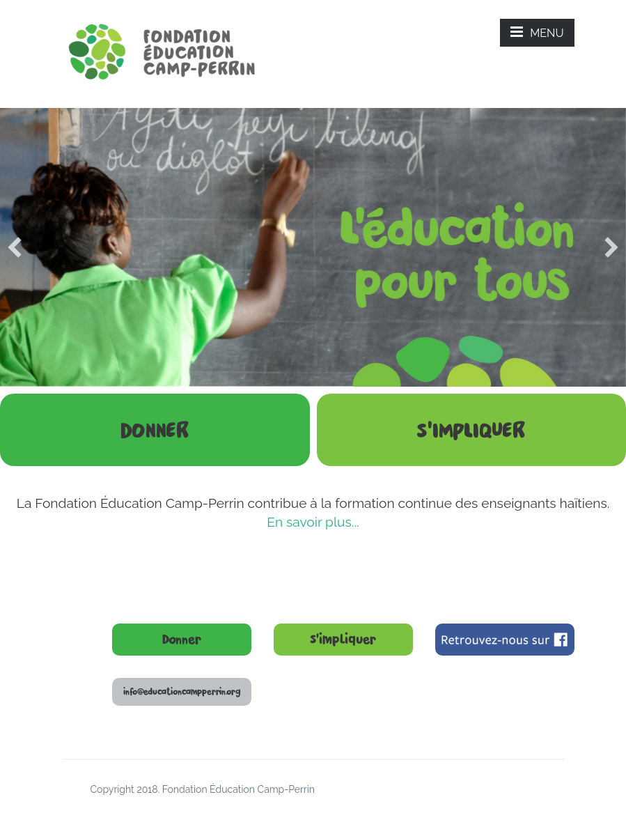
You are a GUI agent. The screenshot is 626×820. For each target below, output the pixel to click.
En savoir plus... (313, 521)
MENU (536, 32)
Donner (181, 640)
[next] (611, 247)
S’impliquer (343, 640)
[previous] (14, 247)
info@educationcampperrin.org (181, 692)
